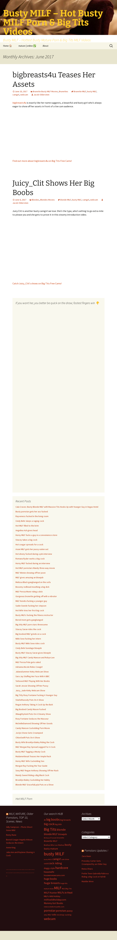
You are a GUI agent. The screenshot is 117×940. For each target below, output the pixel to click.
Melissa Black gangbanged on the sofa (33, 582)
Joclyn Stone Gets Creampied (29, 732)
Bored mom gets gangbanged (29, 619)
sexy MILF (47, 915)
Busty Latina (16, 869)
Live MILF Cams (8, 869)
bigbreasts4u (19, 102)
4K (45, 820)
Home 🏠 (7, 45)
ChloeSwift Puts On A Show (28, 737)
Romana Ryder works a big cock (30, 558)
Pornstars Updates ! (96, 850)
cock (46, 863)
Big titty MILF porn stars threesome (32, 624)
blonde (61, 829)
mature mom (49, 888)
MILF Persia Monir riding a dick (29, 591)
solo (54, 914)
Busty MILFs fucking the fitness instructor (34, 615)
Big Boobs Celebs (24, 869)
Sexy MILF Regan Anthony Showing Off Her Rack (37, 770)
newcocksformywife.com (54, 907)
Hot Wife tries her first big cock (30, 610)
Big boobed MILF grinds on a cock (31, 634)
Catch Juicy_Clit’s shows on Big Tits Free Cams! (37, 283)
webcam (24, 94)
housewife (49, 871)
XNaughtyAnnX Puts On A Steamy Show (33, 714)
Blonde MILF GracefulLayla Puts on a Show (34, 784)
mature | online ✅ (27, 45)
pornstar (49, 911)
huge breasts (52, 883)
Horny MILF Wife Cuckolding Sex (30, 761)
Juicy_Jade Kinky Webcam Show (30, 690)
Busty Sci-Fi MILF (25, 872)
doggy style (49, 868)
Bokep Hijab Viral (12, 869)
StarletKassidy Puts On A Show (30, 700)
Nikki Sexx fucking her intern (28, 638)
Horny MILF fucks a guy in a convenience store (36, 535)
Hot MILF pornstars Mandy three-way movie (35, 568)
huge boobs (50, 878)
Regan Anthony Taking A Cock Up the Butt (34, 704)
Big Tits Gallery (13, 872)
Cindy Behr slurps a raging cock (30, 521)
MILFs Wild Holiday (52, 896)
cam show (65, 859)
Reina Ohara (87, 868)
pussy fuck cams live (30, 872)
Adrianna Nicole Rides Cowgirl (29, 667)
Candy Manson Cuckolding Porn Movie (33, 728)
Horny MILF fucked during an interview (33, 563)
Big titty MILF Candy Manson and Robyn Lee (35, 657)
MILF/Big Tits (67, 888)
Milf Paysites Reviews (20, 872)
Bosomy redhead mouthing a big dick (32, 587)
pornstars (61, 910)
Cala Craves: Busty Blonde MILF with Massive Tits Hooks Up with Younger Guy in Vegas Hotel (57, 506)
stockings (61, 915)
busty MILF (91, 91)
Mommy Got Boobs (53, 903)
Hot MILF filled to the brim (27, 525)
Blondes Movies (47, 199)
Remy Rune (11, 835)
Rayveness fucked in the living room (32, 516)
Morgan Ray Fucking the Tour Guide (31, 765)
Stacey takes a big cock (26, 539)
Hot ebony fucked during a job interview (34, 554)
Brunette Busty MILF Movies (45, 91)
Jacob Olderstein (41, 94)
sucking (68, 915)
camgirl (15, 94)
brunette (60, 838)
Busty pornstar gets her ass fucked (32, 511)
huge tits (63, 883)
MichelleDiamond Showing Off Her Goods (34, 723)
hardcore (61, 868)
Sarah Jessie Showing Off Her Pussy (32, 685)
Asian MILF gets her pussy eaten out (32, 549)
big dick (58, 824)
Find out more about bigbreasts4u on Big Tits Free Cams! (42, 160)
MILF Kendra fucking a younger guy (31, 601)
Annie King (11, 847)
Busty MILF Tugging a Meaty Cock (30, 751)
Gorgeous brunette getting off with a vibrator (36, 596)
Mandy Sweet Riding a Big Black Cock (32, 775)
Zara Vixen (86, 856)
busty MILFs (48, 859)
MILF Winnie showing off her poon (31, 572)
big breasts (65, 819)
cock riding (55, 863)
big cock (49, 824)
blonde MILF (65, 199)
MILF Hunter (50, 892)
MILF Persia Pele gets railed (28, 662)
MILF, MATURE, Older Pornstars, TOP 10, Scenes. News (19, 817)
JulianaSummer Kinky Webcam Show (32, 671)
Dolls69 (16, 872)
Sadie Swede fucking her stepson (31, 605)
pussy (70, 910)
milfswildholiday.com (55, 899)
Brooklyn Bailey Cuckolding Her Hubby (33, 780)
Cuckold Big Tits (20, 869)
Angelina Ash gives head (27, 530)
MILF (57, 887)
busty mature (51, 848)
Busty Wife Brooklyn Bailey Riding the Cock (35, 742)
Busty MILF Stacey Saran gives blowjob (33, 652)
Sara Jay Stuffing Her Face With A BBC (33, 676)
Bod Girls (28, 869)
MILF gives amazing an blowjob (29, 577)
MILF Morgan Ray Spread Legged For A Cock (35, 747)
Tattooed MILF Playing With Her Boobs (33, 681)
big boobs (53, 819)
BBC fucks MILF (31, 869)
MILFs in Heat (65, 892)
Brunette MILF (80, 91)
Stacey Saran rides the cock (28, 629)
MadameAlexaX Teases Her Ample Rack (33, 756)
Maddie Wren (88, 881)
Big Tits (50, 829)
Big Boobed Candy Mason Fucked (31, 709)
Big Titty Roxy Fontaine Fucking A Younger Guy (36, 695)
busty (68, 844)
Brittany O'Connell (50, 838)
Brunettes (63, 91)
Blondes (35, 199)
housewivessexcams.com (54, 875)
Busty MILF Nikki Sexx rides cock (30, 643)
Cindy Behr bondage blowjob (29, 648)
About (45, 45)
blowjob (62, 834)
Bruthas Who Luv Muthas (54, 845)
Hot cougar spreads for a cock (29, 544)
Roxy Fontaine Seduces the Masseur (32, 718)
